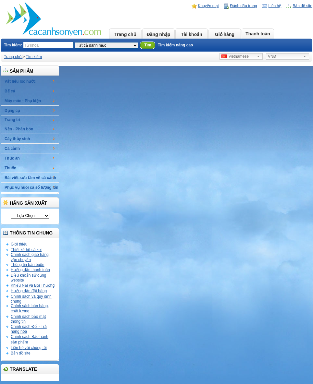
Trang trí (12, 119)
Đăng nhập (158, 34)
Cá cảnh (12, 148)
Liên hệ (275, 6)
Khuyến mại (208, 6)
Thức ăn (12, 158)
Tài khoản (191, 34)
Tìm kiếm (34, 56)
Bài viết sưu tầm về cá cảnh (30, 177)
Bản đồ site (302, 6)
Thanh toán (257, 33)
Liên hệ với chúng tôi (29, 347)
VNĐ (272, 56)
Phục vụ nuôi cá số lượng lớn (31, 187)
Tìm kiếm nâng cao (175, 45)
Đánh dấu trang (243, 6)
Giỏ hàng (224, 34)
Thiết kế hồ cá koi (26, 249)
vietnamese (235, 56)
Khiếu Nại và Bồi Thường (33, 285)
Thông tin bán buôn (27, 264)
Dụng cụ (12, 110)
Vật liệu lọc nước (20, 81)
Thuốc (10, 168)
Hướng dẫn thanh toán (30, 270)
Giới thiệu (19, 244)
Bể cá (10, 91)
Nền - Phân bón (19, 129)
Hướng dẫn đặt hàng (29, 291)
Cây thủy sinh (17, 139)
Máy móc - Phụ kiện (23, 101)
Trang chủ (125, 34)
